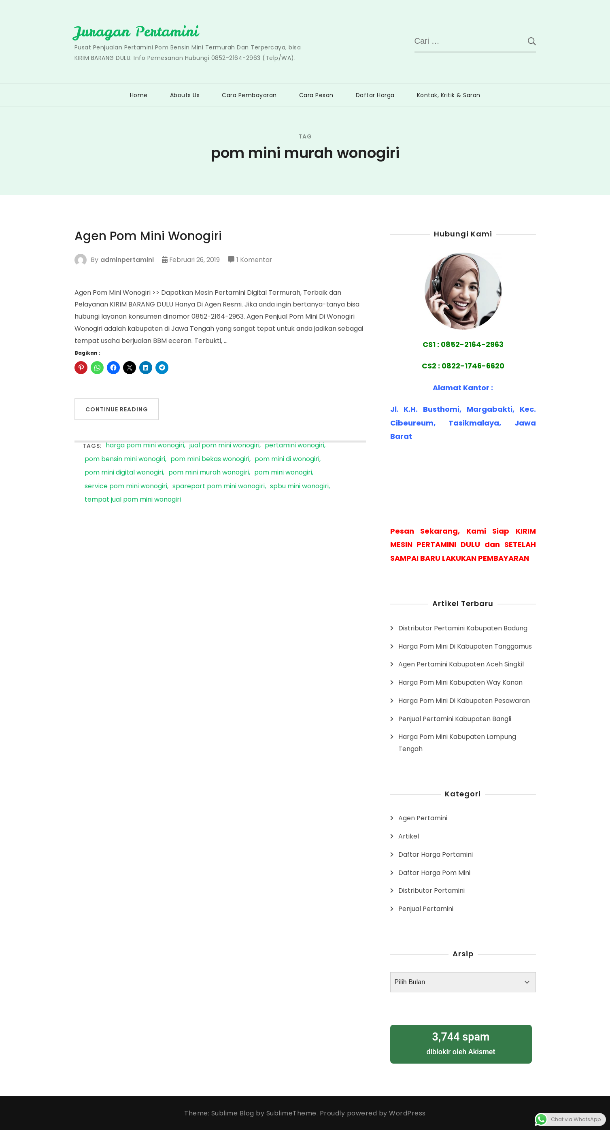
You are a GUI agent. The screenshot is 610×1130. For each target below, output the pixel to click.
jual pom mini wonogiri (224, 445)
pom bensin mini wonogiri (125, 459)
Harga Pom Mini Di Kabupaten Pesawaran (464, 700)
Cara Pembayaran (249, 95)
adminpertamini (127, 259)
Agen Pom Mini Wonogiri (148, 236)
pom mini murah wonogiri (208, 472)
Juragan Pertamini (136, 31)
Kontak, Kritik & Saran (448, 95)
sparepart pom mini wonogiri (218, 486)
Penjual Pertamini (425, 908)
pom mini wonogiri (283, 472)
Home (139, 95)
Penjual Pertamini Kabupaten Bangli (454, 718)
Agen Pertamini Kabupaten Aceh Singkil (461, 664)
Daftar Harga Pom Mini (434, 872)
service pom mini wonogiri (126, 486)
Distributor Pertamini (431, 890)
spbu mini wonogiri (299, 486)
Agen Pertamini (422, 818)
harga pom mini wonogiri (145, 445)
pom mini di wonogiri (287, 459)
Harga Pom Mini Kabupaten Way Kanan (460, 682)
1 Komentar (256, 260)
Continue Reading (116, 409)
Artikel (408, 836)
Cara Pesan (316, 95)
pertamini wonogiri (294, 445)
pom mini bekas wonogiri (209, 459)
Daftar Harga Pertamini (435, 854)
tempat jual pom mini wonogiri (133, 500)
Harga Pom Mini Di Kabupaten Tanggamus (465, 646)
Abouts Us (185, 95)
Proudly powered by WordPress (373, 1112)
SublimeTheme (291, 1112)
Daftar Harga (375, 95)
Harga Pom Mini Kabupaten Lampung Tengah (457, 742)
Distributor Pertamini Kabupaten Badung (462, 628)
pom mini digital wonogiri (124, 472)
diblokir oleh (461, 1043)
